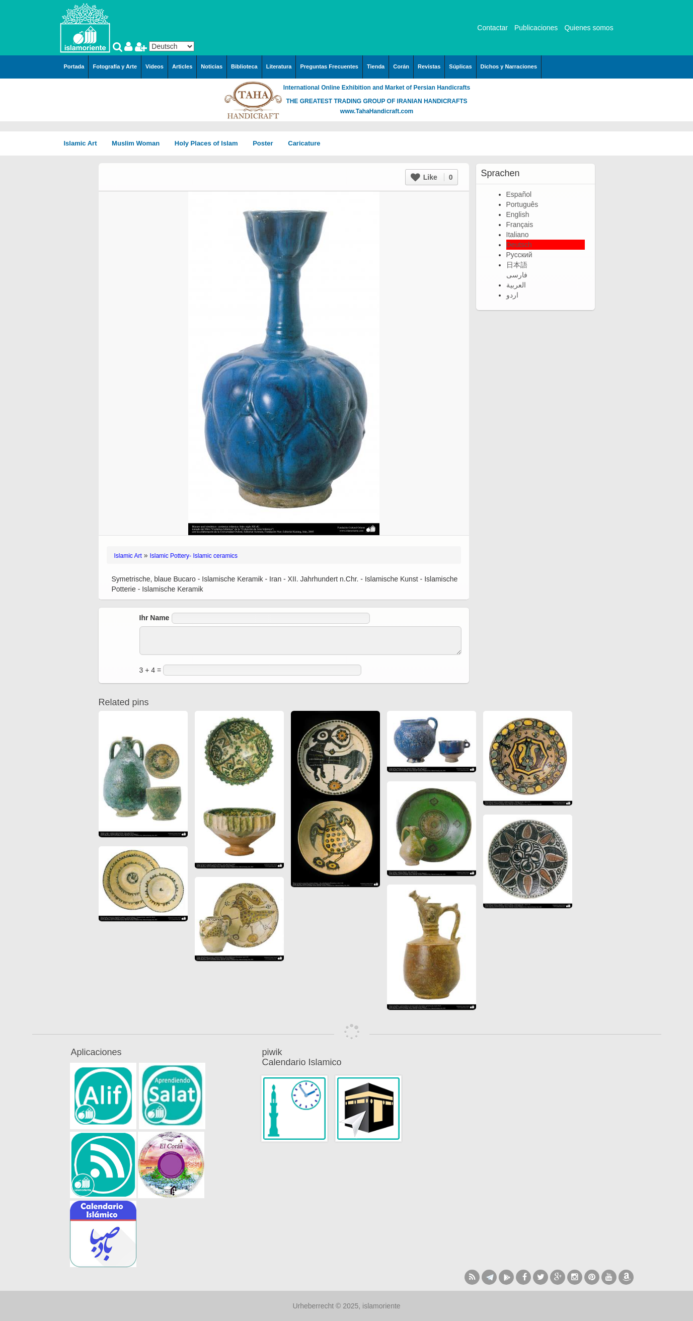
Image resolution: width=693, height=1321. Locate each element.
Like (432, 177)
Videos (154, 66)
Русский (519, 255)
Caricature (304, 143)
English (517, 214)
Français (519, 225)
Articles (182, 66)
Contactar (492, 28)
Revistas (429, 66)
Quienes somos (588, 28)
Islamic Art (84, 143)
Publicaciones (536, 28)
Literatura (279, 66)
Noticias (211, 66)
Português (522, 204)
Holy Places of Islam (210, 143)
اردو (512, 295)
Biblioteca (244, 66)
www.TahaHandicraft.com (376, 111)
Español (519, 194)
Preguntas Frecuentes (329, 66)
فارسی (516, 274)
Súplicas (460, 66)
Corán (401, 66)
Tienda (375, 66)
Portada (74, 66)
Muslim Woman (139, 143)
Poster (266, 143)
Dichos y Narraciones (509, 66)
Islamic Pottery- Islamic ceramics (193, 555)
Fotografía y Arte (115, 66)
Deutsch (519, 245)
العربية (516, 285)
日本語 (516, 265)
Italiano (517, 235)
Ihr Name (154, 618)
